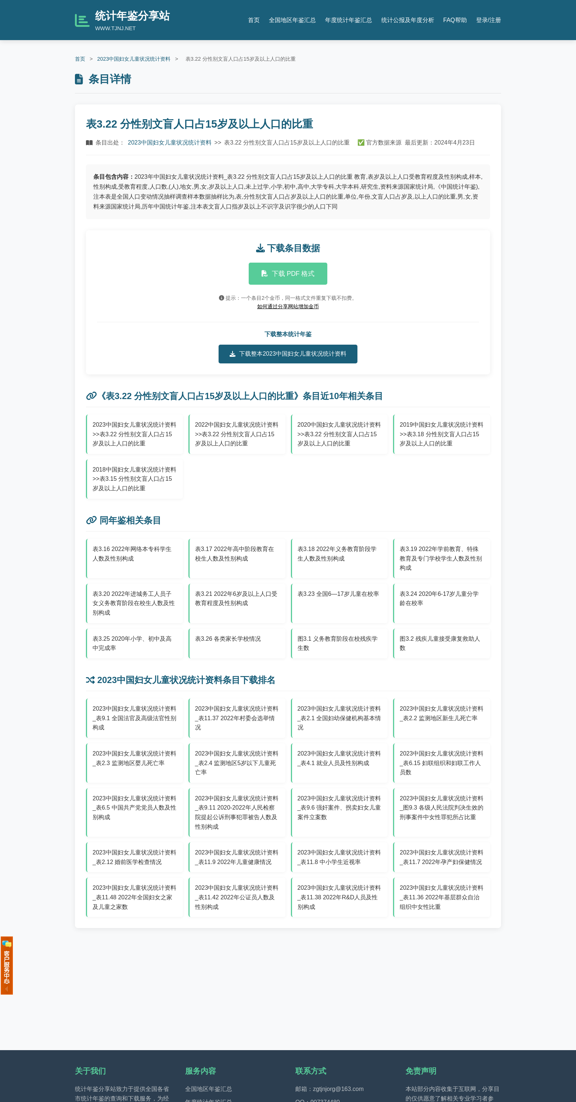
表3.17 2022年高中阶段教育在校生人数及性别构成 (234, 554)
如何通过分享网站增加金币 (288, 306)
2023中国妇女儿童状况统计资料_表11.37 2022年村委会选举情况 (237, 717)
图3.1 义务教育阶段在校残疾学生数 (338, 643)
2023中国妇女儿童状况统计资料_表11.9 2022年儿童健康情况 (237, 857)
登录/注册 (488, 20)
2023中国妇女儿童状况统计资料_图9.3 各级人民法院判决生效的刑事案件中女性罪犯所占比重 (441, 807)
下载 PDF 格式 (288, 273)
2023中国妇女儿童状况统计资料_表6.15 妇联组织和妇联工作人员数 (441, 762)
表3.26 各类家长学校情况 (228, 639)
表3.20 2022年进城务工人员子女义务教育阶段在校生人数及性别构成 (134, 603)
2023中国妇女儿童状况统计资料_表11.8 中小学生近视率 (339, 857)
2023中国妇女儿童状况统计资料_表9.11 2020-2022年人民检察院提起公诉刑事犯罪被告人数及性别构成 (237, 812)
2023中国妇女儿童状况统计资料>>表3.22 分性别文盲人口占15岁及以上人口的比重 (134, 434)
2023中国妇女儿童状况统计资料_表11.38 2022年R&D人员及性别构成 (339, 897)
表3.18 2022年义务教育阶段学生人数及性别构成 (337, 554)
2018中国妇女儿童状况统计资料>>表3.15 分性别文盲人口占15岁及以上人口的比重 (134, 478)
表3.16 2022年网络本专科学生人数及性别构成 (132, 554)
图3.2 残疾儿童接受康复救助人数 (440, 643)
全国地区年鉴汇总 (292, 20)
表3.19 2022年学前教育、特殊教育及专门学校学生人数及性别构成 (441, 558)
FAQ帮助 (455, 20)
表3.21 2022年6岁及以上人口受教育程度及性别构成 (236, 599)
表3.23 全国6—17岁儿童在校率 (338, 594)
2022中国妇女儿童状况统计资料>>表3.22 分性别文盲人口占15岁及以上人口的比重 (237, 434)
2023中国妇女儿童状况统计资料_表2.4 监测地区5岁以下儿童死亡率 (237, 762)
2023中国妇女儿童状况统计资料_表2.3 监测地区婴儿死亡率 (134, 758)
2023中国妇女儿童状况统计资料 (133, 59)
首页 (254, 20)
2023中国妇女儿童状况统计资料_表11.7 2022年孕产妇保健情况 (441, 857)
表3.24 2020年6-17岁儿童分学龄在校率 (439, 599)
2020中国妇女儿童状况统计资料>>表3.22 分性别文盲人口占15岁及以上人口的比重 (339, 434)
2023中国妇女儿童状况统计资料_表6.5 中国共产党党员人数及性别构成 (134, 807)
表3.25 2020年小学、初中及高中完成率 (132, 643)
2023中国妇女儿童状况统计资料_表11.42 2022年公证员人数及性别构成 (237, 897)
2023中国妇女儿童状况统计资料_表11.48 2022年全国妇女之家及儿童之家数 (134, 897)
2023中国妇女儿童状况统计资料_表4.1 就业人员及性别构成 (339, 758)
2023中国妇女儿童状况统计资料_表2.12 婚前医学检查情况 (134, 857)
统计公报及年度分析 (407, 20)
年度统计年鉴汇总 (348, 20)
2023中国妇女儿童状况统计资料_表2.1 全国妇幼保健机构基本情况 (339, 717)
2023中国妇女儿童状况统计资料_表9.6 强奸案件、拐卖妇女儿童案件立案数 (339, 807)
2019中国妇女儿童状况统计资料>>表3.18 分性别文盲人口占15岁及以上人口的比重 (441, 434)
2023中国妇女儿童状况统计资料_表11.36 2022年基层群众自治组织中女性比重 (441, 897)
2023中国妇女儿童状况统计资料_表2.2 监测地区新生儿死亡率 (441, 713)
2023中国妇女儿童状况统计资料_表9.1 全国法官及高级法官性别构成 (134, 717)
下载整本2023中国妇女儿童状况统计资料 (288, 354)
